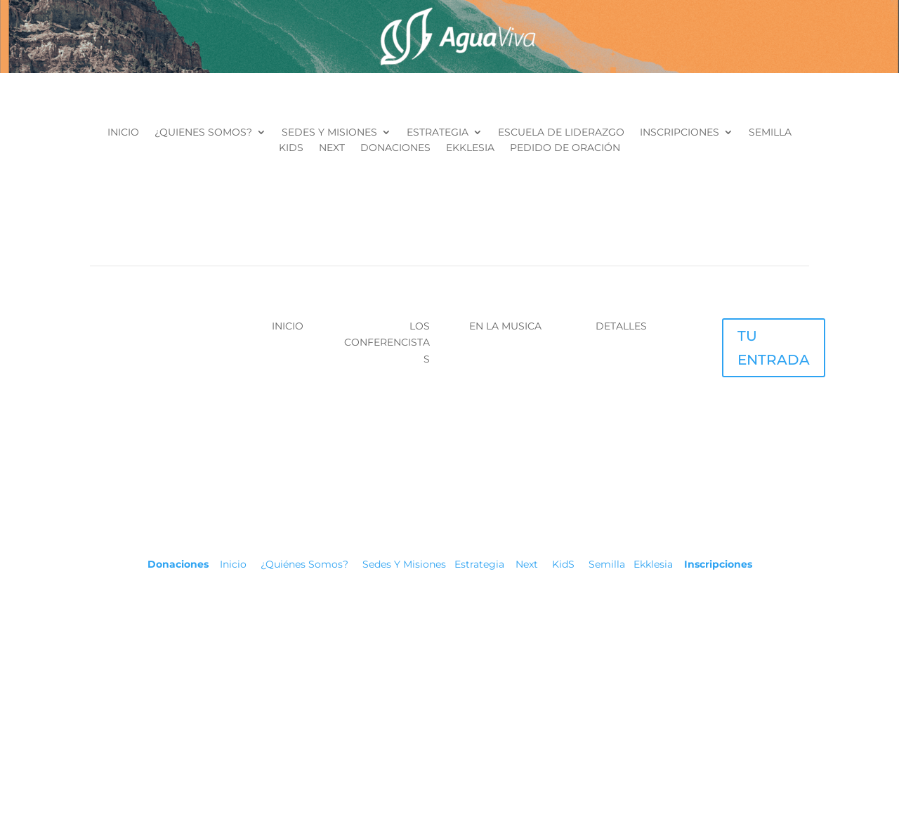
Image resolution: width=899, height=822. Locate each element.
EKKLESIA (470, 148)
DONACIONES (395, 148)
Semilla (607, 564)
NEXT (332, 148)
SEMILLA (770, 132)
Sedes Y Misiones (407, 564)
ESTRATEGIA (437, 132)
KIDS (291, 148)
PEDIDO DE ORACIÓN (565, 148)
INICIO (123, 132)
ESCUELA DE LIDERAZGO (561, 132)
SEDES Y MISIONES (329, 132)
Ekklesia (653, 564)
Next (525, 564)
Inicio (240, 564)
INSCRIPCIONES (679, 132)
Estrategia (479, 564)
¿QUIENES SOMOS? (203, 132)
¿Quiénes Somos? (311, 564)
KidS (560, 564)
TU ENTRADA (773, 347)
